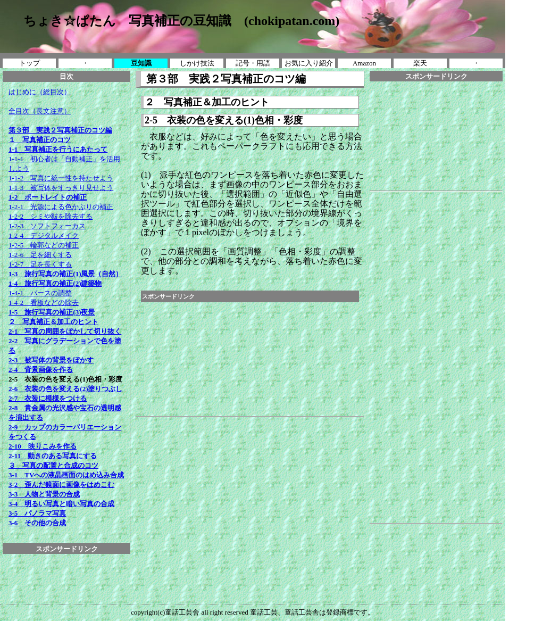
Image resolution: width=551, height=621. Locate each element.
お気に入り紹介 (309, 63)
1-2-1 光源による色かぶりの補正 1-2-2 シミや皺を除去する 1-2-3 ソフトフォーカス (61, 216)
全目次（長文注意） (40, 111)
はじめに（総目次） (40, 92)
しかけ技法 (197, 63)
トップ (29, 63)
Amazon (364, 63)
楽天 (420, 63)
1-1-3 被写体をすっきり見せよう (61, 188)
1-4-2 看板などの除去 (44, 303)
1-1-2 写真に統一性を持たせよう (61, 178)
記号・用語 (253, 63)
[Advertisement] (66, 578)
